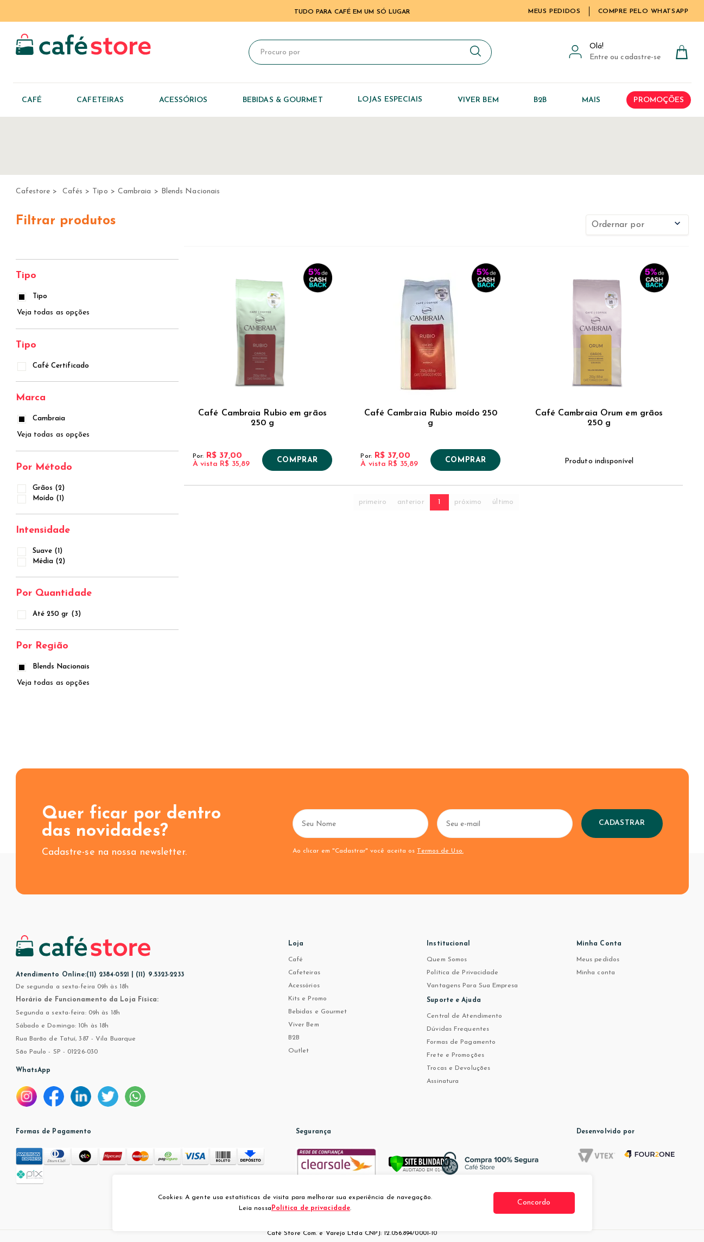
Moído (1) (42, 498)
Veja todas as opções (53, 312)
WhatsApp (33, 1070)
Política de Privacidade (462, 972)
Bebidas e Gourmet (317, 1011)
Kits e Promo (307, 998)
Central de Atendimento (464, 1016)
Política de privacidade (310, 1208)
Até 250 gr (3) (50, 613)
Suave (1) (41, 550)
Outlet (298, 1051)
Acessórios (304, 985)
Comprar (297, 460)
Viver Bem (303, 1025)
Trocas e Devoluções (458, 1068)
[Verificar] (434, 1168)
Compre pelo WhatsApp (643, 11)
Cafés (72, 191)
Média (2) (42, 561)
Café (295, 959)
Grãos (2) (42, 487)
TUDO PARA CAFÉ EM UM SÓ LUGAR (352, 12)
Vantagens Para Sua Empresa (472, 985)
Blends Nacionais (190, 191)
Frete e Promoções (455, 1055)
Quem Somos (447, 959)
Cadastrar (622, 823)
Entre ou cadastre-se (625, 57)
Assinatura (443, 1081)
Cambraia (134, 191)
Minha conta (595, 972)
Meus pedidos (597, 959)
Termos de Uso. (440, 851)
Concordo (534, 1203)
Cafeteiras (304, 972)
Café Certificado (54, 365)
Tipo (99, 191)
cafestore (33, 191)
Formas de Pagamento (461, 1042)
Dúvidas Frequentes (458, 1029)
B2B (294, 1038)
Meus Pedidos (554, 11)
